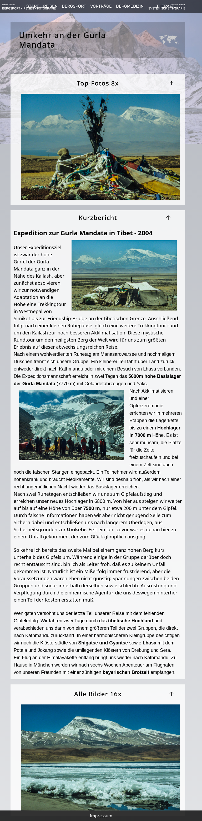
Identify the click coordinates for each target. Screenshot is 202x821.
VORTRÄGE (101, 6)
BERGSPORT (74, 6)
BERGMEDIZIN (130, 6)
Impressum (101, 816)
